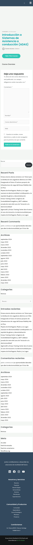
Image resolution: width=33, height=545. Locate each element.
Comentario (8, 87)
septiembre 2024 (6, 239)
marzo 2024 (5, 245)
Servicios (16, 492)
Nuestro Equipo (16, 487)
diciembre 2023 (6, 247)
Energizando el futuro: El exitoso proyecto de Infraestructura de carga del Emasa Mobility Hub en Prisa (16, 185)
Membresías (16, 494)
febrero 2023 (5, 275)
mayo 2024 (4, 242)
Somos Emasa (16, 490)
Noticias (3, 294)
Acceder (3, 443)
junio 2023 (4, 264)
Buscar (3, 161)
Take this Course (11, 56)
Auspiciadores (16, 510)
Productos (16, 517)
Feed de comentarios (7, 448)
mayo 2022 (4, 283)
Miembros (16, 514)
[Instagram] (19, 471)
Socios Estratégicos (16, 512)
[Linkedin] (9, 471)
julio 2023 (4, 261)
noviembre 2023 (6, 250)
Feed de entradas (6, 445)
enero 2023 (4, 277)
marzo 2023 (5, 272)
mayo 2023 (4, 266)
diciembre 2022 (6, 280)
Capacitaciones (16, 496)
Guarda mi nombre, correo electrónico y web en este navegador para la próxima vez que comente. (15, 137)
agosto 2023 (5, 258)
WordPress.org (5, 451)
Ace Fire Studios (21, 540)
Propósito (16, 485)
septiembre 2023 (6, 255)
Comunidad (16, 507)
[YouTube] (23, 471)
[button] (30, 3)
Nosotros (16, 483)
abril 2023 (4, 269)
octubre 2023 (5, 253)
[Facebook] (14, 471)
